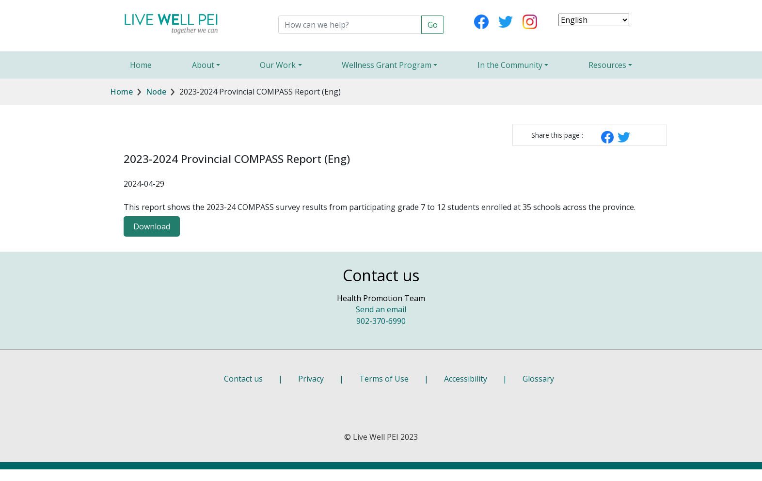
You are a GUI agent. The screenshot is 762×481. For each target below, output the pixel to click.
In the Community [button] (509, 65)
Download (151, 226)
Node (156, 91)
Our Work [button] (278, 65)
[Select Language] (593, 20)
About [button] (203, 65)
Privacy (311, 378)
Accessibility (465, 378)
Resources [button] (607, 65)
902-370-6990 (381, 321)
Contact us (243, 378)
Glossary (538, 378)
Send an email (381, 309)
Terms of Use (384, 378)
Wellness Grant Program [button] (386, 65)
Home (141, 65)
